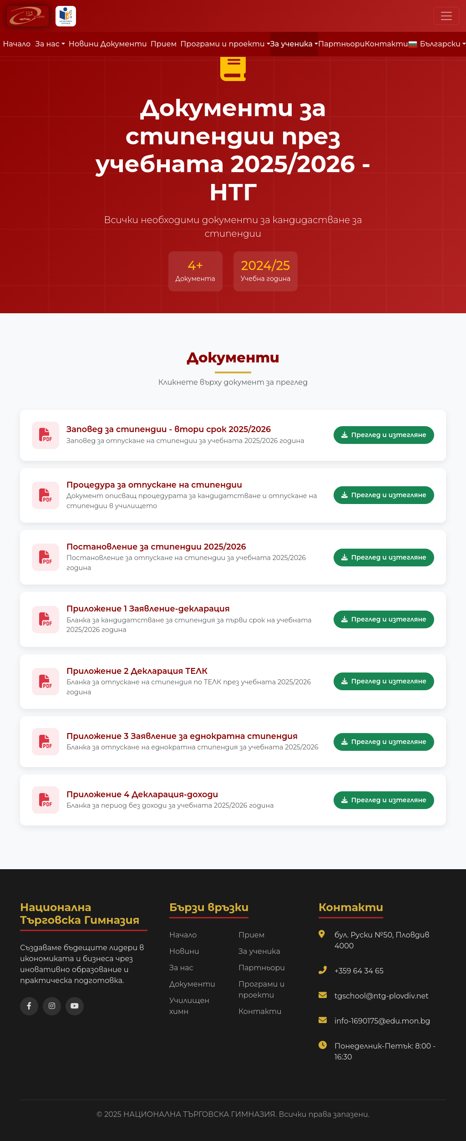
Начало (16, 44)
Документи (124, 44)
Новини (84, 44)
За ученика (259, 951)
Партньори (341, 44)
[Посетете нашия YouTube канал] (75, 1006)
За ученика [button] (291, 44)
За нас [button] (47, 44)
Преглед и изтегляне (383, 435)
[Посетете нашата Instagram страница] (52, 1006)
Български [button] (434, 44)
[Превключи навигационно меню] (446, 16)
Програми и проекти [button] (222, 44)
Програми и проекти (261, 989)
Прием (164, 44)
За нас (181, 967)
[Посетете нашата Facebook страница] (29, 1006)
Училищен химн (189, 1006)
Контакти (386, 44)
